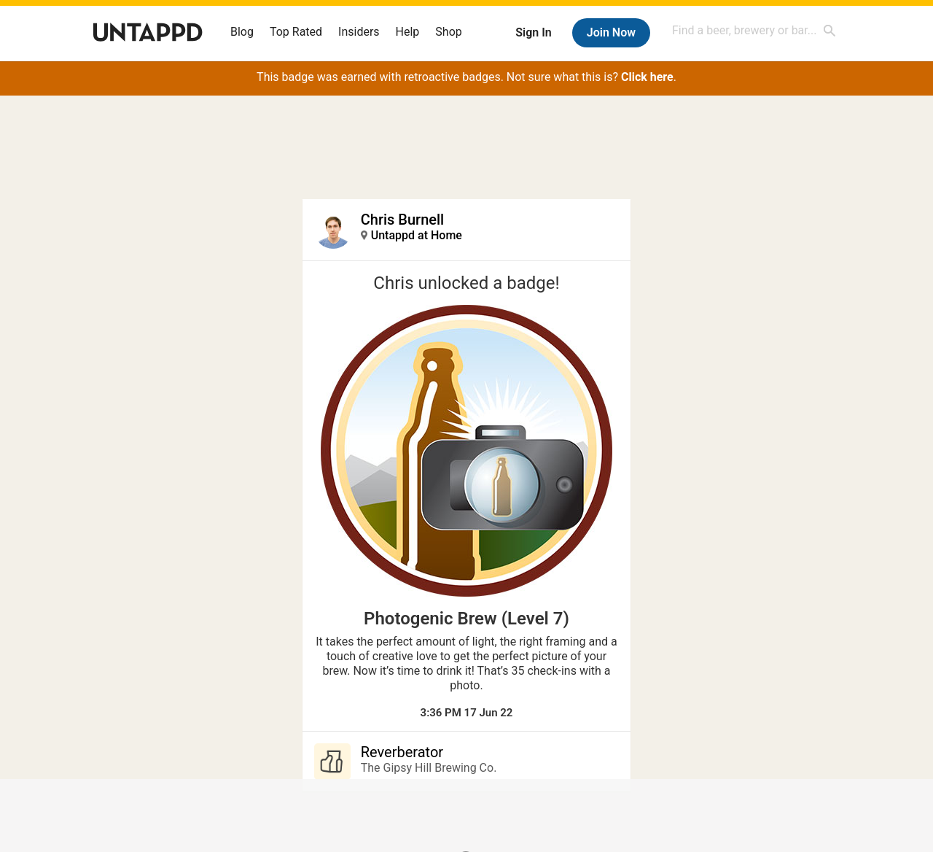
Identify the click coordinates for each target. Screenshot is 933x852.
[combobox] (754, 30)
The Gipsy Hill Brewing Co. (429, 768)
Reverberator (402, 752)
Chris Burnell (402, 219)
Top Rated (296, 32)
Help (408, 32)
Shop (448, 32)
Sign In (533, 32)
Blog (242, 32)
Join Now (611, 32)
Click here (647, 77)
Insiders (359, 32)
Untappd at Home (416, 235)
